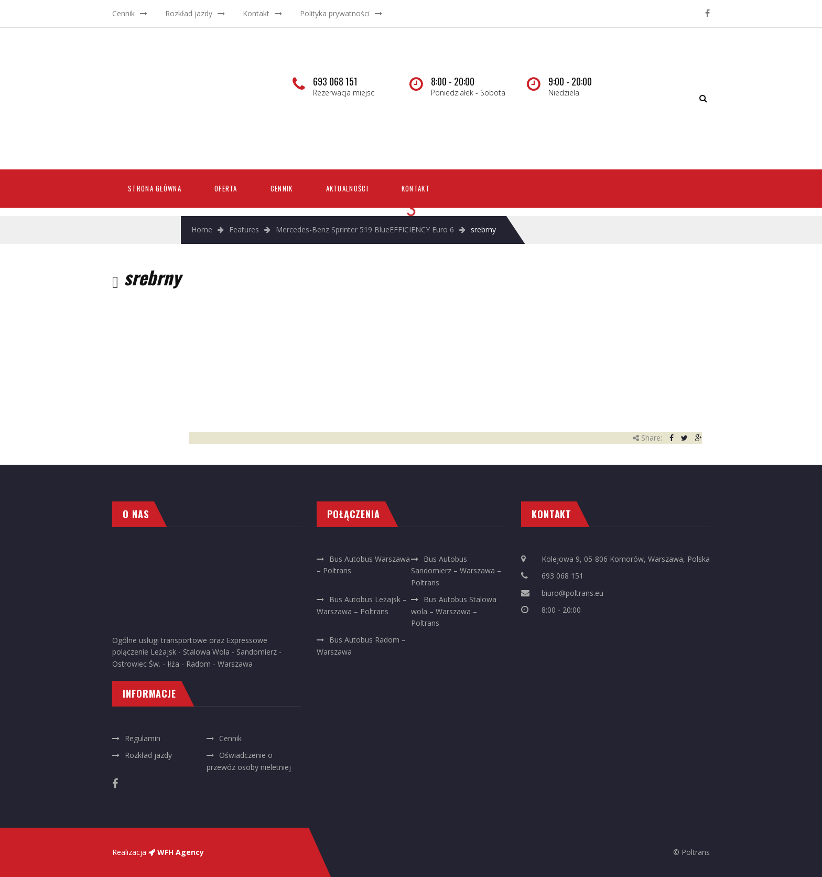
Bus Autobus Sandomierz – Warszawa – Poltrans (456, 570)
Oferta (225, 188)
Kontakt (256, 13)
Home (201, 229)
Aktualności (347, 188)
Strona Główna (154, 188)
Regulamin (142, 738)
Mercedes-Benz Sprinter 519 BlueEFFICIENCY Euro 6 (365, 229)
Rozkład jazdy (188, 13)
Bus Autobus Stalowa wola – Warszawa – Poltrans (453, 611)
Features (244, 229)
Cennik (123, 13)
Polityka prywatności (335, 13)
